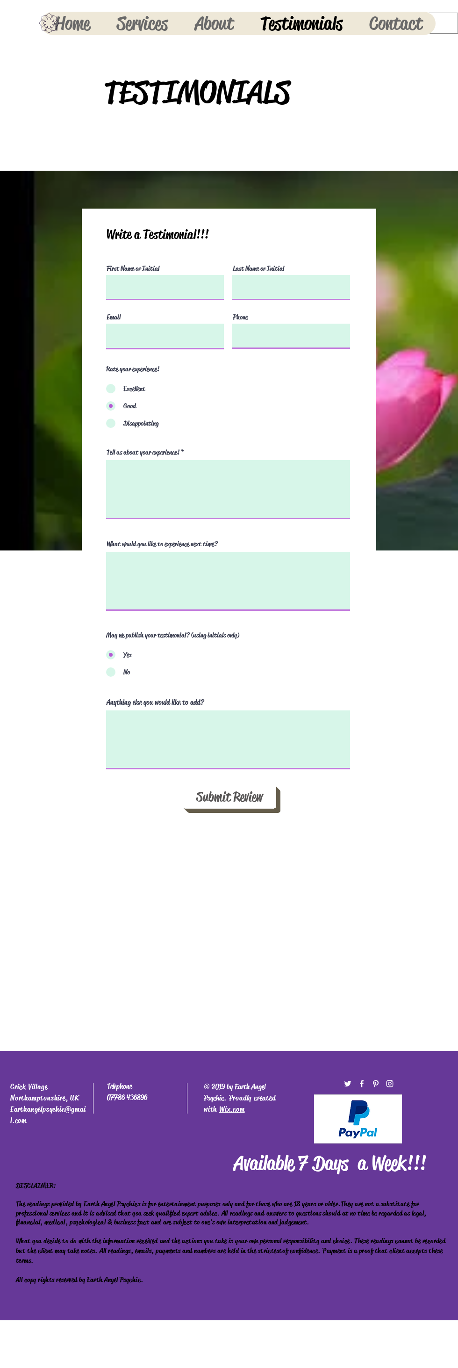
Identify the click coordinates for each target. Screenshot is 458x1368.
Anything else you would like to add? (155, 702)
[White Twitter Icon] (347, 1083)
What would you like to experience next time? (162, 544)
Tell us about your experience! (143, 452)
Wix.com (232, 1109)
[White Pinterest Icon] (375, 1083)
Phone (240, 317)
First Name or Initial (133, 268)
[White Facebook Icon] (361, 1083)
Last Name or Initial (258, 268)
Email (114, 317)
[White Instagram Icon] (389, 1083)
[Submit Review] (229, 797)
